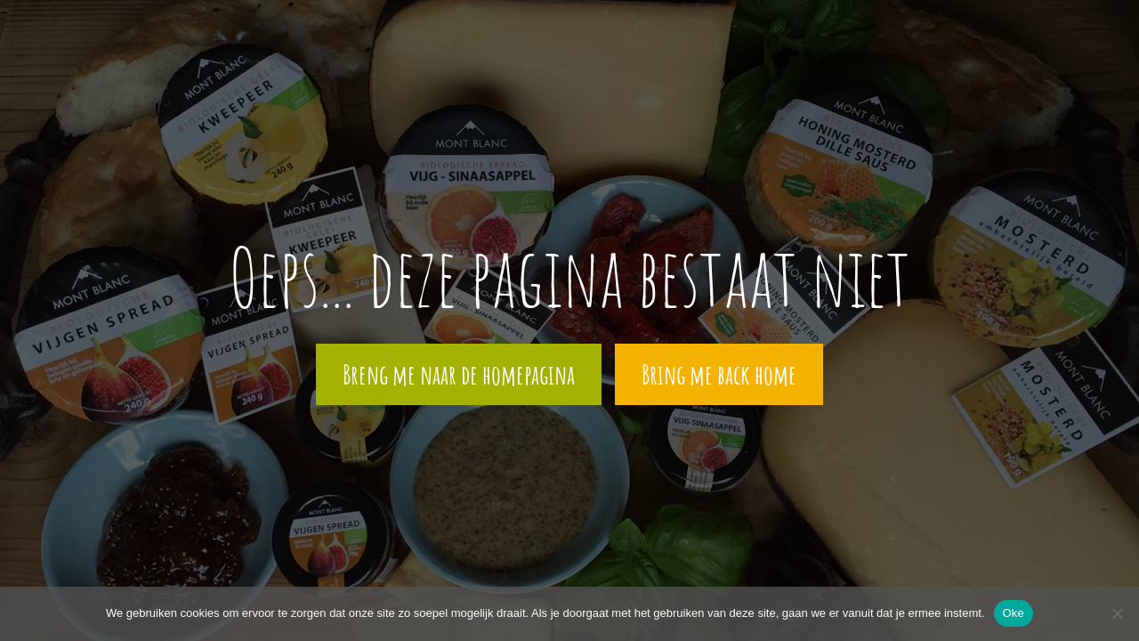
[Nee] (1117, 613)
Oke (1014, 613)
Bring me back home (719, 374)
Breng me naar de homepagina (459, 374)
